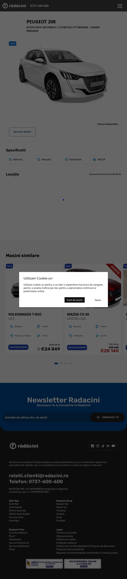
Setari (98, 300)
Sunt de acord (74, 299)
